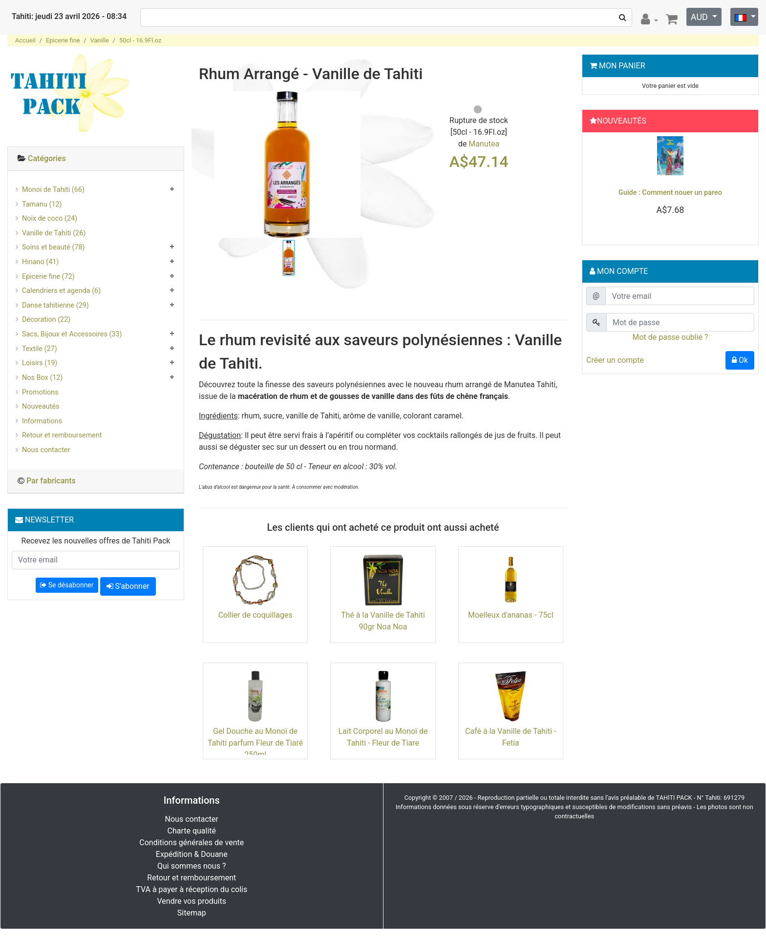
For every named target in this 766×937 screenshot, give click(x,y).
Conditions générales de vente (191, 842)
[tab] (96, 159)
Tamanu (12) (42, 204)
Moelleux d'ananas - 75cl (510, 615)
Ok (740, 360)
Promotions (40, 392)
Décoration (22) (46, 319)
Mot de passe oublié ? (670, 337)
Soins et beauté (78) (53, 247)
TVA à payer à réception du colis (191, 889)
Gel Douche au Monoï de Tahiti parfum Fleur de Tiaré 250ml (255, 743)
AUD (700, 17)
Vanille (99, 40)
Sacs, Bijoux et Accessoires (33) (72, 334)
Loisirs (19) (39, 363)
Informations (42, 421)
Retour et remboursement (62, 435)
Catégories (47, 158)
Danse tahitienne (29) (55, 305)
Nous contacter (46, 450)
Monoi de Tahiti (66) (53, 190)
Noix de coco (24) (49, 218)
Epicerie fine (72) (48, 276)
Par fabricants (51, 480)
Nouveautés (40, 406)
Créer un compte (615, 360)
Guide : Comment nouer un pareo (670, 192)
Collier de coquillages (255, 615)
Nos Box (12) (42, 378)
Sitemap (191, 912)
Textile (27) (39, 349)
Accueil (25, 40)
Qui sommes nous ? (191, 866)
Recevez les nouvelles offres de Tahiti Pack (95, 540)
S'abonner (127, 586)
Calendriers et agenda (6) (61, 291)
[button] (599, 186)
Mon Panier (622, 65)
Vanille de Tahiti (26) (53, 233)
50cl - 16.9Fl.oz (140, 40)
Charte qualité (191, 830)
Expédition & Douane (192, 854)
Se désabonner (66, 585)
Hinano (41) (40, 262)
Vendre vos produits (192, 901)
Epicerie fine (63, 40)
